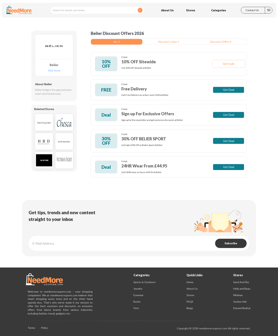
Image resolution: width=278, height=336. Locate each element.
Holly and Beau (241, 288)
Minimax (238, 295)
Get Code (228, 63)
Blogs (190, 308)
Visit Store (54, 70)
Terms (31, 328)
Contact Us (252, 10)
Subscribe (231, 243)
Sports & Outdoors (144, 282)
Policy (44, 328)
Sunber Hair (240, 301)
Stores (190, 295)
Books (137, 301)
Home (190, 282)
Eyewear (138, 295)
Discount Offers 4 (220, 41)
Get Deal (228, 89)
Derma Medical (241, 308)
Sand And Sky (241, 282)
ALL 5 (116, 41)
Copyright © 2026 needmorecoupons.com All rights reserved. (213, 328)
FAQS (190, 301)
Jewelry (137, 288)
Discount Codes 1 (168, 41)
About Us (192, 288)
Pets (136, 308)
